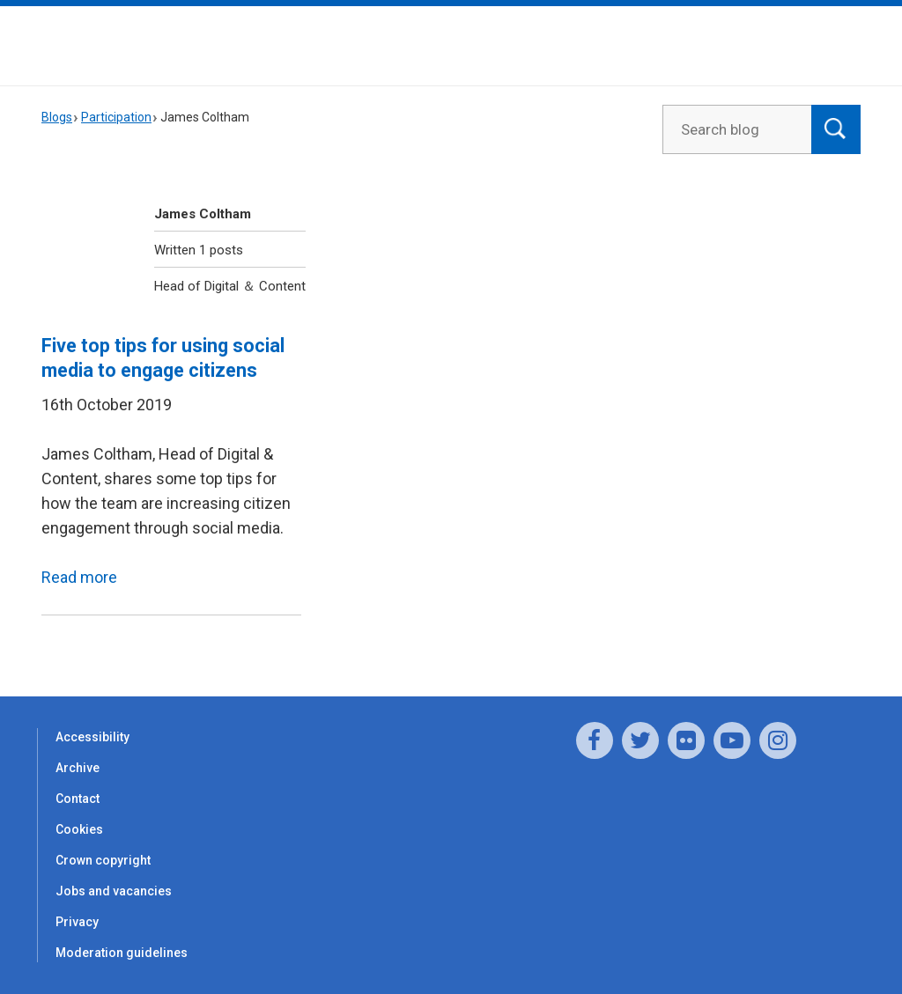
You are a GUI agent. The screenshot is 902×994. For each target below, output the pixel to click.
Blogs (56, 117)
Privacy (77, 922)
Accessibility (92, 737)
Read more (79, 577)
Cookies (79, 829)
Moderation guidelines (121, 953)
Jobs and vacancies (113, 891)
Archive (77, 768)
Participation (116, 117)
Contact (77, 799)
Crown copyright (103, 860)
